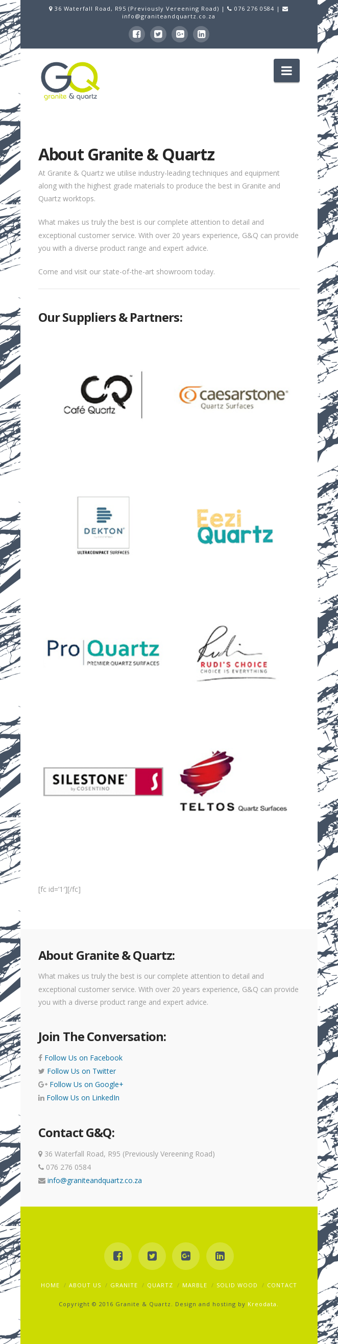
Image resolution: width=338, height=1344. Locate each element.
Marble (194, 1285)
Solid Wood (237, 1285)
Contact (282, 1285)
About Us (85, 1285)
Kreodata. (263, 1304)
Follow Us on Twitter (80, 1071)
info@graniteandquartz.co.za (168, 16)
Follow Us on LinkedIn (81, 1097)
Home (50, 1285)
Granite (124, 1285)
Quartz (160, 1285)
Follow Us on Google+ (85, 1084)
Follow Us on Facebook (82, 1058)
